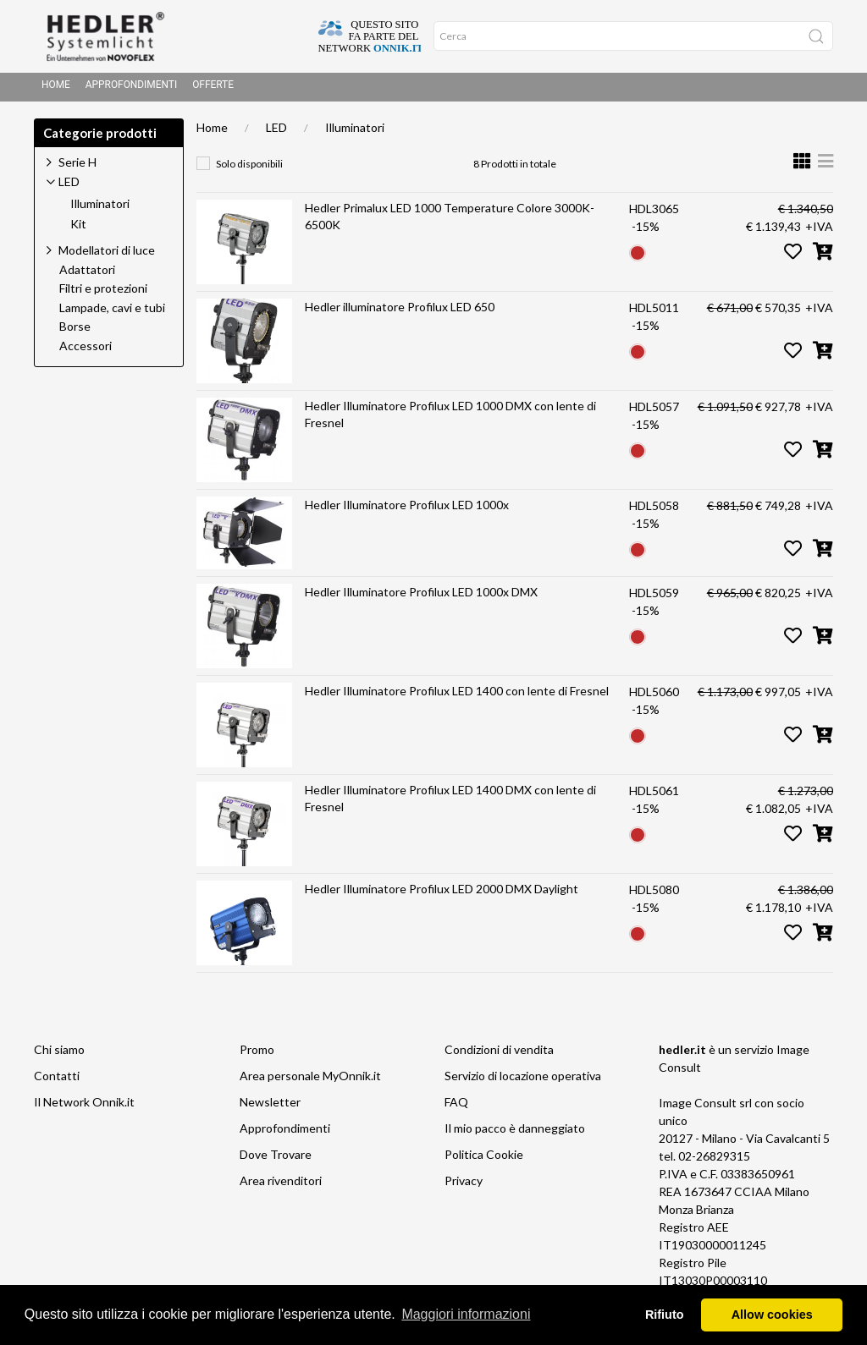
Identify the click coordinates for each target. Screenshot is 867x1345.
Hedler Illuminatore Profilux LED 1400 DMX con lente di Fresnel (450, 803)
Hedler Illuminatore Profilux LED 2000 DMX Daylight (441, 894)
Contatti (57, 1080)
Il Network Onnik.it (84, 1107)
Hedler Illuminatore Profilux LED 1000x (407, 509)
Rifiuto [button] (664, 1314)
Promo (257, 1054)
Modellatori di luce (106, 255)
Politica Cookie (484, 1159)
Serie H (77, 167)
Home (55, 90)
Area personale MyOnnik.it (310, 1080)
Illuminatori (354, 132)
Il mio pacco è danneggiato (515, 1133)
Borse (75, 331)
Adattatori (87, 275)
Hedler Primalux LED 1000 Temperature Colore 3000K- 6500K (449, 221)
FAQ (456, 1107)
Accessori (85, 351)
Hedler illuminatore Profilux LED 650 (399, 312)
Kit (78, 229)
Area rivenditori (281, 1185)
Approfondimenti (131, 90)
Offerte (213, 90)
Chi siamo (59, 1054)
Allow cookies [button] (772, 1314)
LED (276, 132)
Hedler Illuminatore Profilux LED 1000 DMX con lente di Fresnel (450, 419)
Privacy (464, 1185)
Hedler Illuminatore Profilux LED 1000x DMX (421, 597)
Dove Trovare (276, 1159)
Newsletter (270, 1107)
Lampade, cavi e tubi (112, 313)
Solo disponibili (249, 168)
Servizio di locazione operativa (523, 1080)
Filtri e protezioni (103, 293)
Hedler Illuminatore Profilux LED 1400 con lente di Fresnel (457, 696)
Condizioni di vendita (499, 1054)
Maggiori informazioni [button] (465, 1314)
